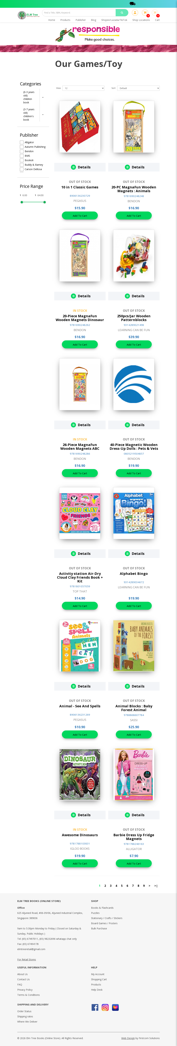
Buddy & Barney (31, 165)
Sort (113, 88)
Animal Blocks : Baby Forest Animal (133, 708)
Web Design (128, 1038)
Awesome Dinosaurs (80, 835)
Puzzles (95, 913)
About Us (22, 974)
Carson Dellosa (31, 169)
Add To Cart (80, 215)
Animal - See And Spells (79, 706)
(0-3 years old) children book (28, 97)
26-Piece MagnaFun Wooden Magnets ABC (79, 446)
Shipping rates (25, 1016)
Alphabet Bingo (134, 573)
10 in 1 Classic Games (79, 187)
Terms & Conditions (28, 994)
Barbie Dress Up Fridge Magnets (133, 837)
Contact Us (23, 979)
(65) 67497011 (30, 938)
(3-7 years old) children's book (28, 114)
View (58, 88)
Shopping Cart (99, 979)
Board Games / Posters (104, 923)
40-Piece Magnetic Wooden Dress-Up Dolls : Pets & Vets (134, 446)
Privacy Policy (24, 989)
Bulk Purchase (99, 928)
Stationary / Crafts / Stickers (106, 918)
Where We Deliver (27, 1021)
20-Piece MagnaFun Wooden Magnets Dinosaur (80, 318)
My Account (97, 974)
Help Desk (97, 989)
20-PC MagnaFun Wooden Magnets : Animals (133, 189)
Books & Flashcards (102, 907)
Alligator (27, 142)
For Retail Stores (26, 959)
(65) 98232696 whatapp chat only (58, 938)
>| (156, 886)
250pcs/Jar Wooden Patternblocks (134, 318)
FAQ (19, 984)
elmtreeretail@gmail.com (31, 949)
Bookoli (26, 160)
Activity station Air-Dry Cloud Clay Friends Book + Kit (80, 577)
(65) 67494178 (30, 944)
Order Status (24, 1011)
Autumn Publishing (32, 147)
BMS (25, 156)
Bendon (27, 151)
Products (96, 984)
